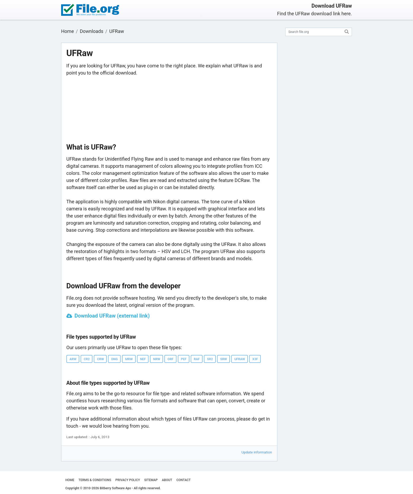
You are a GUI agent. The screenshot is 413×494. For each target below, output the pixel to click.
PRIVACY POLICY (127, 480)
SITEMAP (151, 480)
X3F (255, 359)
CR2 (87, 359)
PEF (183, 359)
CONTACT (183, 480)
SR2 (210, 359)
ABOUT (167, 480)
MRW (129, 359)
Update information (257, 452)
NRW (156, 359)
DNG (114, 359)
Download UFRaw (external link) (112, 316)
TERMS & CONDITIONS (94, 480)
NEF (143, 359)
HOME (69, 480)
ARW (73, 359)
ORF (171, 359)
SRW (223, 359)
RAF (197, 359)
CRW (100, 359)
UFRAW (239, 359)
